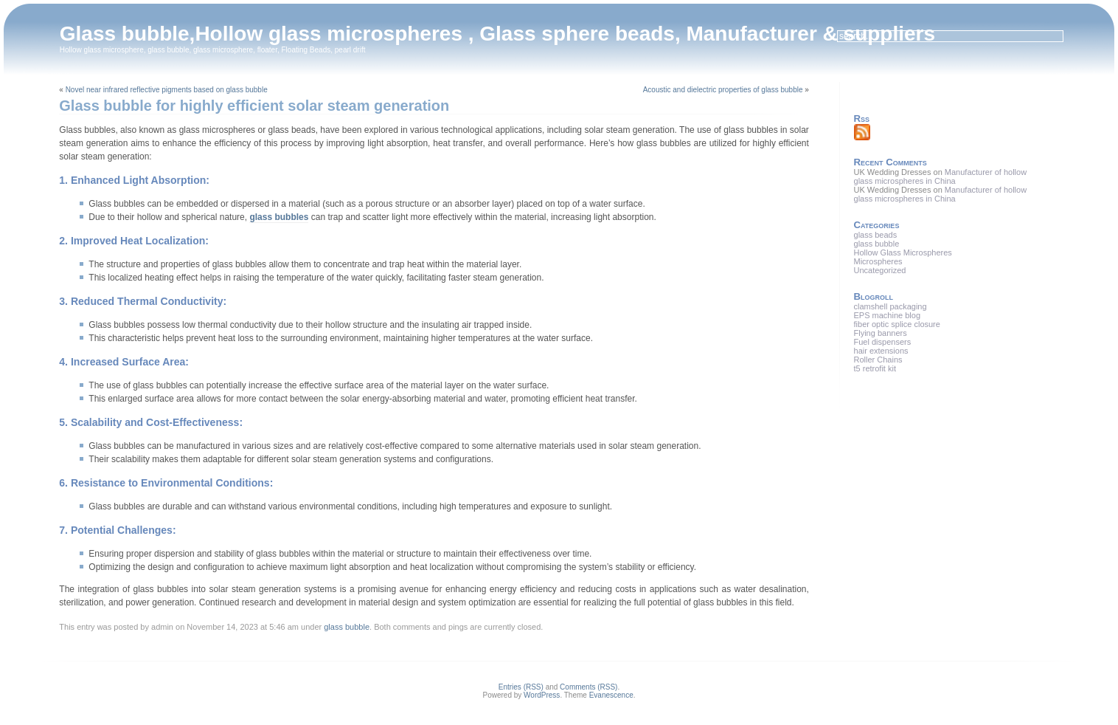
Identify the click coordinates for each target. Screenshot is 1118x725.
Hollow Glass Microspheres (903, 252)
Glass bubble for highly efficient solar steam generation (254, 105)
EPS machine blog (887, 315)
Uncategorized (880, 270)
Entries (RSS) (521, 687)
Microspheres (878, 261)
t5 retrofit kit (875, 368)
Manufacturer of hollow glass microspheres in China (940, 176)
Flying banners (880, 333)
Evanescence (611, 695)
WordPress (542, 695)
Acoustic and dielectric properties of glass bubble (723, 90)
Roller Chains (878, 359)
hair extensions (881, 350)
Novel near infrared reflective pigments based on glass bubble (167, 90)
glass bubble (346, 626)
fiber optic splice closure (897, 324)
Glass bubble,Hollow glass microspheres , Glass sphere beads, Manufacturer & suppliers (497, 33)
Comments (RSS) (588, 687)
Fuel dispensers (883, 341)
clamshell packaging (890, 306)
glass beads (875, 234)
